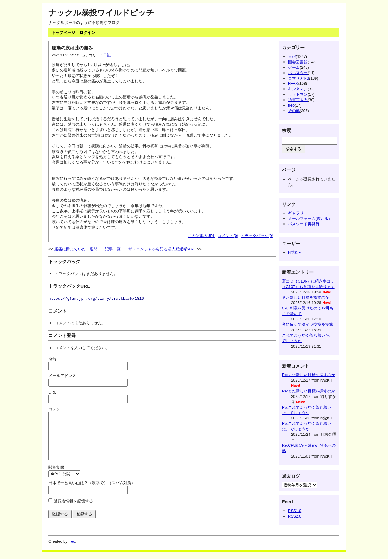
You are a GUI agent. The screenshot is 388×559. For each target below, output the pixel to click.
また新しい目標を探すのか (305, 297)
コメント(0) (228, 235)
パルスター (298, 73)
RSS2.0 (294, 516)
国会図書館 (298, 62)
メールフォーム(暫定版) (309, 218)
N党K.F (294, 252)
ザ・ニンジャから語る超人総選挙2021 (162, 249)
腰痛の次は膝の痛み (72, 47)
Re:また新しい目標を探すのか (308, 374)
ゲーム (294, 67)
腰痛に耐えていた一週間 (76, 249)
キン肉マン (298, 89)
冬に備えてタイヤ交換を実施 (307, 324)
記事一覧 (113, 249)
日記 (107, 55)
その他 (294, 110)
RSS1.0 (294, 510)
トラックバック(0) (257, 235)
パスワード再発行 (303, 224)
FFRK (293, 83)
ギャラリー (298, 213)
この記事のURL (201, 235)
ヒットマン (298, 94)
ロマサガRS (298, 78)
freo (291, 105)
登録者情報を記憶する (73, 510)
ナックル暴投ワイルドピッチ (101, 12)
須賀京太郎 (298, 100)
